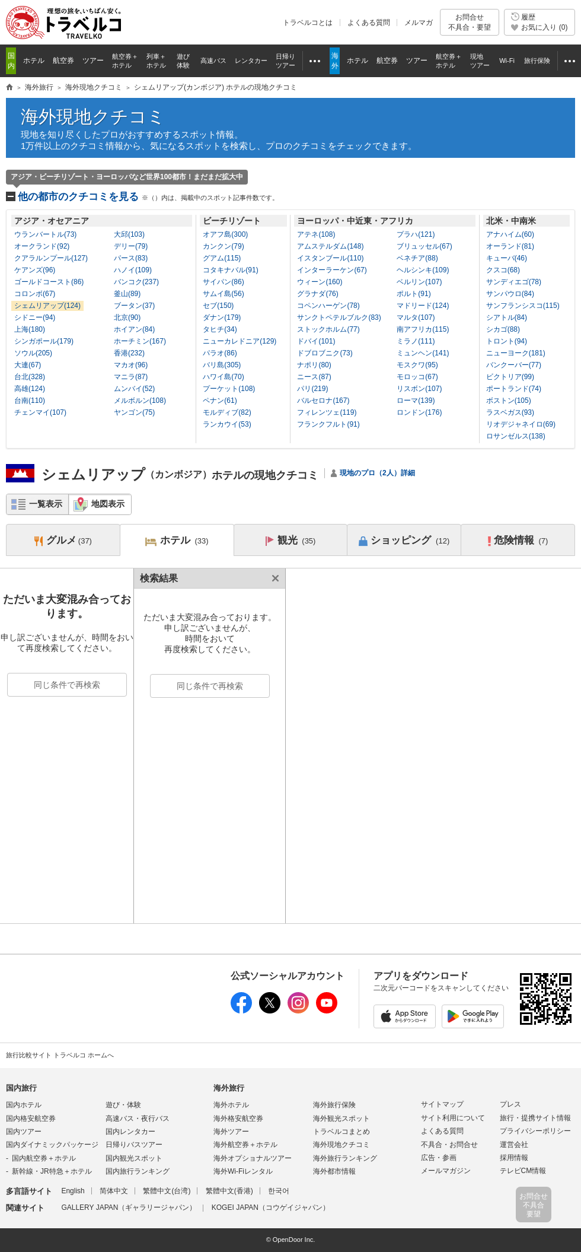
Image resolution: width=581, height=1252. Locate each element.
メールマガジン (446, 1171)
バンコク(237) (136, 282)
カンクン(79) (223, 246)
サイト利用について (453, 1118)
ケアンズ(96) (34, 270)
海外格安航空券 (238, 1118)
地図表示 (107, 504)
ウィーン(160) (319, 282)
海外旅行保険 (334, 1105)
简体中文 (114, 1191)
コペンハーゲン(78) (328, 305)
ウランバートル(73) (45, 234)
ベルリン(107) (419, 282)
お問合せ (469, 22)
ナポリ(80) (314, 365)
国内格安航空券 (31, 1118)
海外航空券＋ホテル (245, 1144)
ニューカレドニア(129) (239, 341)
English (72, 1191)
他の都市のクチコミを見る (148, 196)
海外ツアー (231, 1131)
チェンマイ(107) (40, 412)
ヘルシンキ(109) (423, 270)
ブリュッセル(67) (424, 246)
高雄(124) (29, 389)
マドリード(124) (423, 305)
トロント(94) (506, 341)
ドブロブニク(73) (324, 353)
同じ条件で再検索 (67, 684)
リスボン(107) (419, 389)
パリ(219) (312, 389)
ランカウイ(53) (227, 424)
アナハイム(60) (510, 234)
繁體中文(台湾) (166, 1191)
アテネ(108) (316, 234)
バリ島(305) (222, 365)
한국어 (278, 1191)
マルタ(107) (416, 317)
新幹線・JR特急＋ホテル (52, 1171)
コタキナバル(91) (230, 270)
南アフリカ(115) (423, 329)
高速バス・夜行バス (138, 1118)
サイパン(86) (223, 282)
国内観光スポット (134, 1158)
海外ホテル (231, 1105)
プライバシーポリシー (535, 1131)
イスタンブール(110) (330, 258)
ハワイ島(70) (223, 377)
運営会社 (514, 1144)
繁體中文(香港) (229, 1191)
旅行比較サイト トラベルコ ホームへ (60, 1055)
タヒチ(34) (220, 329)
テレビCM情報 (523, 1171)
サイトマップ (442, 1104)
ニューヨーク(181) (515, 353)
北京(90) (127, 317)
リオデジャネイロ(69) (521, 424)
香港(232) (129, 353)
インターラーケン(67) (331, 270)
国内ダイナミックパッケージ (52, 1144)
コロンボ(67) (34, 294)
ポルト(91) (413, 294)
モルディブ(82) (227, 412)
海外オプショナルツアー (252, 1158)
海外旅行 (228, 1087)
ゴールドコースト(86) (49, 282)
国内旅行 (21, 1087)
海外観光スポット (341, 1118)
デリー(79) (131, 246)
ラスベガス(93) (510, 412)
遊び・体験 (123, 1105)
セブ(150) (218, 305)
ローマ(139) (416, 400)
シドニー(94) (34, 317)
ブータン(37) (134, 305)
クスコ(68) (503, 270)
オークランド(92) (41, 246)
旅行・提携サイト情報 (535, 1118)
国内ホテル (24, 1105)
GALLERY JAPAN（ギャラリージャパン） (128, 1207)
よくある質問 (368, 22)
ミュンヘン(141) (423, 353)
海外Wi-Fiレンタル (243, 1171)
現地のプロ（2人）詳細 (377, 473)
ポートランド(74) (513, 389)
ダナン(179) (222, 317)
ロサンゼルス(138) (515, 436)
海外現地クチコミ (93, 116)
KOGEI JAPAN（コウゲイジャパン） (271, 1207)
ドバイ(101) (316, 341)
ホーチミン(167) (140, 341)
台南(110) (29, 400)
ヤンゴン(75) (134, 412)
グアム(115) (222, 258)
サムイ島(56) (223, 294)
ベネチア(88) (417, 258)
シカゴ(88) (503, 329)
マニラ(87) (131, 377)
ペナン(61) (220, 400)
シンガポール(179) (44, 341)
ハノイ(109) (133, 270)
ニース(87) (314, 377)
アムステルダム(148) (330, 246)
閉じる (273, 578)
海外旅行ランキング (345, 1158)
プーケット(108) (229, 389)
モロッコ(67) (417, 377)
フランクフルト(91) (328, 424)
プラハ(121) (416, 234)
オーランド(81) (510, 246)
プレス (510, 1104)
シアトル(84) (506, 317)
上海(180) (29, 329)
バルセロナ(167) (323, 400)
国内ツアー (24, 1131)
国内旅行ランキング (138, 1171)
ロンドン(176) (419, 412)
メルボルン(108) (140, 400)
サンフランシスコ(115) (523, 305)
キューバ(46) (506, 258)
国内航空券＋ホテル (44, 1158)
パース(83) (131, 258)
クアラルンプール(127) (51, 258)
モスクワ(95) (417, 365)
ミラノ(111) (416, 341)
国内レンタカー (130, 1131)
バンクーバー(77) (513, 365)
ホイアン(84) (134, 329)
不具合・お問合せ (449, 1144)
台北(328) (29, 377)
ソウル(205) (33, 353)
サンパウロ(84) (510, 294)
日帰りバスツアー (134, 1144)
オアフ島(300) (225, 234)
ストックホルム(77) (328, 329)
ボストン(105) (508, 400)
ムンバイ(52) (134, 389)
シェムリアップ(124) (47, 305)
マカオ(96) (131, 365)
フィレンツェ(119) (326, 412)
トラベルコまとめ (341, 1131)
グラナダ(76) (317, 294)
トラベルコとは (308, 22)
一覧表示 (45, 504)
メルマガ (418, 22)
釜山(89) (127, 294)
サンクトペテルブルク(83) (339, 317)
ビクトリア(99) (510, 377)
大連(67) (27, 365)
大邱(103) (129, 234)
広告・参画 (438, 1158)
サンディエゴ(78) (513, 282)
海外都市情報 (334, 1171)
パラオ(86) (220, 353)
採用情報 (514, 1158)
